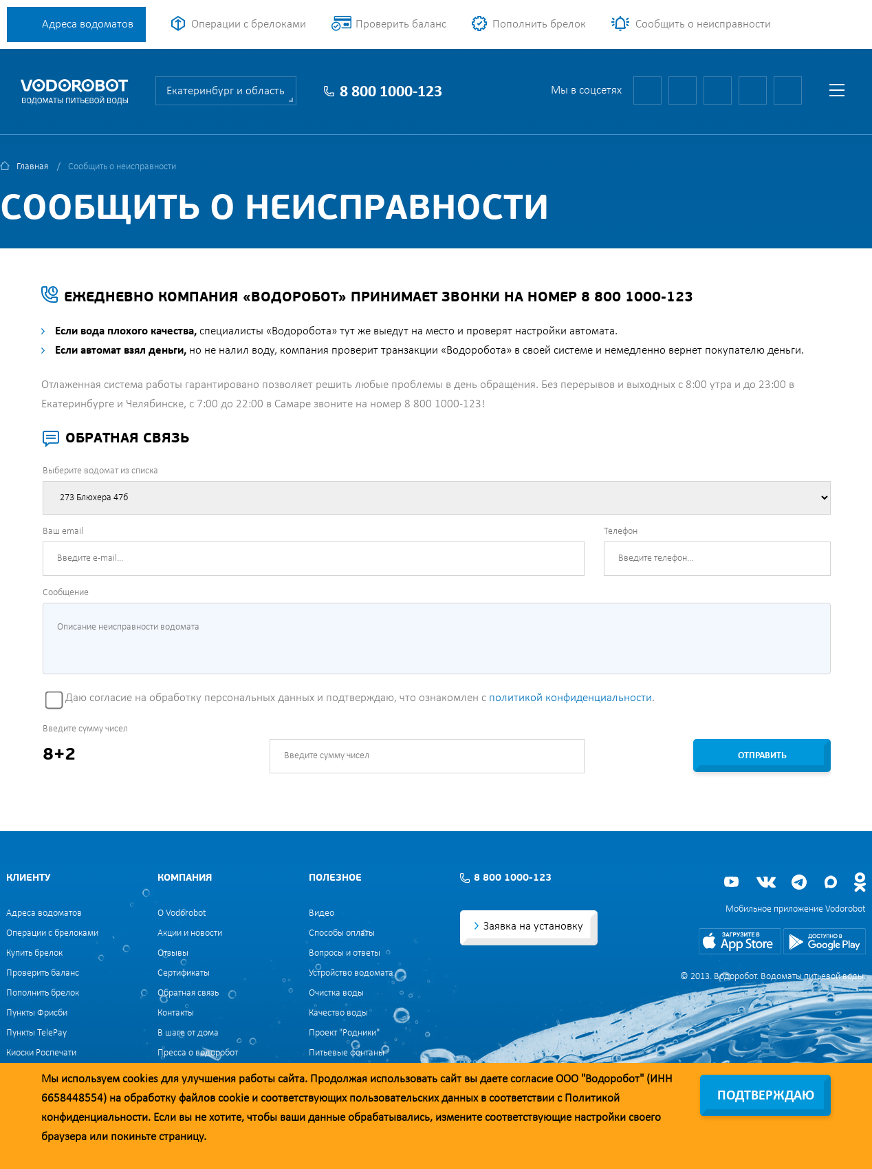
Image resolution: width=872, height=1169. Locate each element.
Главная (32, 167)
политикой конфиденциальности (570, 698)
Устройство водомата (351, 973)
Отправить (762, 756)
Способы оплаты (342, 933)
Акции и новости (189, 933)
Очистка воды (336, 993)
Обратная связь (188, 993)
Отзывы (172, 953)
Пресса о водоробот (197, 1053)
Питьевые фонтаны (346, 1053)
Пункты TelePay (36, 1033)
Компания (184, 878)
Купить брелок (34, 953)
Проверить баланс (401, 24)
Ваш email (63, 531)
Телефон (620, 531)
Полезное (335, 878)
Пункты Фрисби (36, 1013)
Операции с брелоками (248, 24)
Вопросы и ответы (344, 953)
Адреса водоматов (87, 24)
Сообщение (66, 593)
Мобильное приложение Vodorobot (796, 909)
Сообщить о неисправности (703, 24)
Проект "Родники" (344, 1033)
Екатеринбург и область (225, 91)
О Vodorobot (181, 913)
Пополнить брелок (539, 24)
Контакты (175, 1013)
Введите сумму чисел (85, 729)
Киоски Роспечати (41, 1053)
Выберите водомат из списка (100, 471)
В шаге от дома (188, 1033)
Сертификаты (183, 973)
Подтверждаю (765, 1096)
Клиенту (28, 878)
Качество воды (338, 1013)
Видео (321, 913)
